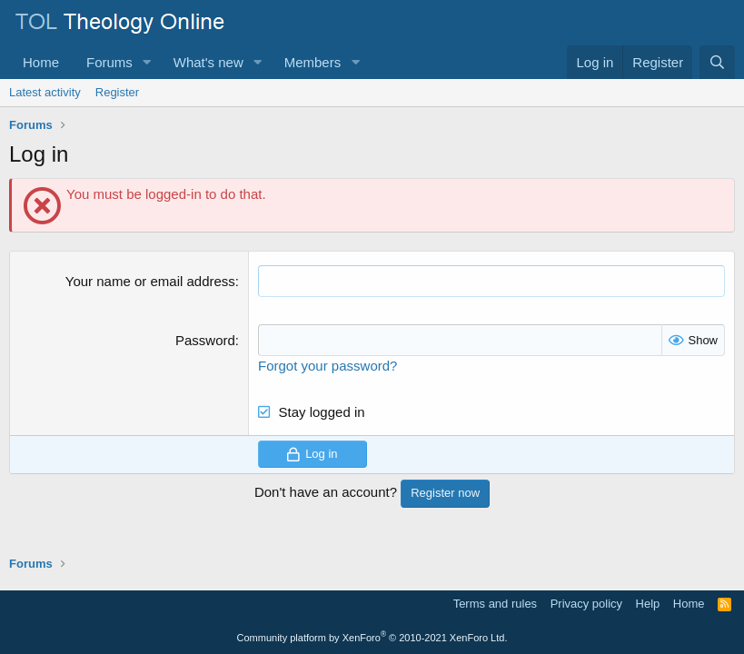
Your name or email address (150, 281)
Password (205, 340)
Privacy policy (586, 603)
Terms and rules (495, 603)
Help (648, 603)
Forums (109, 62)
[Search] (717, 62)
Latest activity (45, 92)
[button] (147, 62)
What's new (208, 62)
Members (313, 62)
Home (41, 62)
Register (117, 92)
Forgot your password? (327, 365)
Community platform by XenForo (372, 637)
